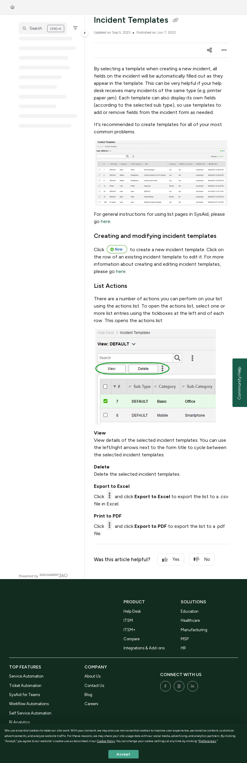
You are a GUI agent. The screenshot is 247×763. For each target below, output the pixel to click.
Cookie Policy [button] (106, 741)
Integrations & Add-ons (144, 648)
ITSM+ (129, 630)
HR (183, 648)
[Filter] (75, 28)
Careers (91, 703)
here (105, 221)
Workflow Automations (29, 703)
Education (190, 611)
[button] (43, 28)
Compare (131, 639)
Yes (170, 559)
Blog (88, 694)
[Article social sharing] (209, 50)
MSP (185, 639)
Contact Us (94, 685)
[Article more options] (224, 50)
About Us (92, 676)
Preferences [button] (207, 741)
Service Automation (26, 676)
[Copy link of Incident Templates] (175, 20)
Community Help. (239, 383)
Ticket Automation (25, 685)
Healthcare (190, 620)
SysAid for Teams (24, 694)
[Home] (12, 7)
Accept (123, 754)
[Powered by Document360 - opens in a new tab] (43, 575)
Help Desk (132, 611)
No (202, 559)
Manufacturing (194, 630)
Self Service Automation (30, 713)
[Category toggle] (84, 33)
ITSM (128, 620)
